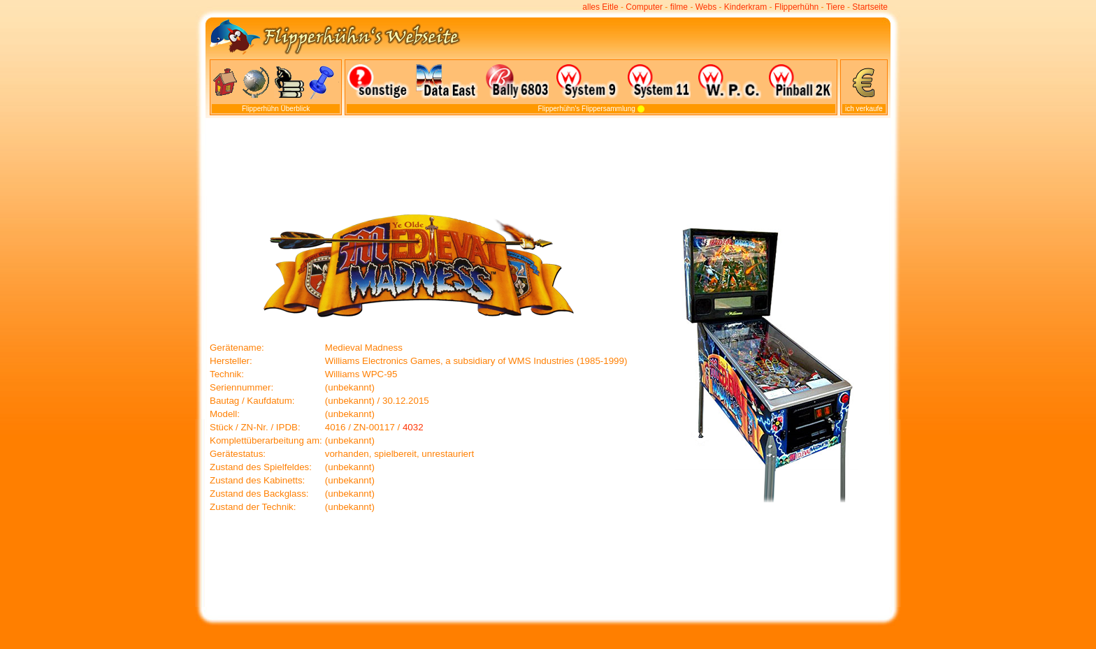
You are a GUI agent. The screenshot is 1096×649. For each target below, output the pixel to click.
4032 (413, 427)
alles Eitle (600, 7)
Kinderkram (745, 7)
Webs (705, 7)
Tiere (835, 7)
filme (679, 7)
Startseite (870, 7)
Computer (644, 7)
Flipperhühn (796, 7)
